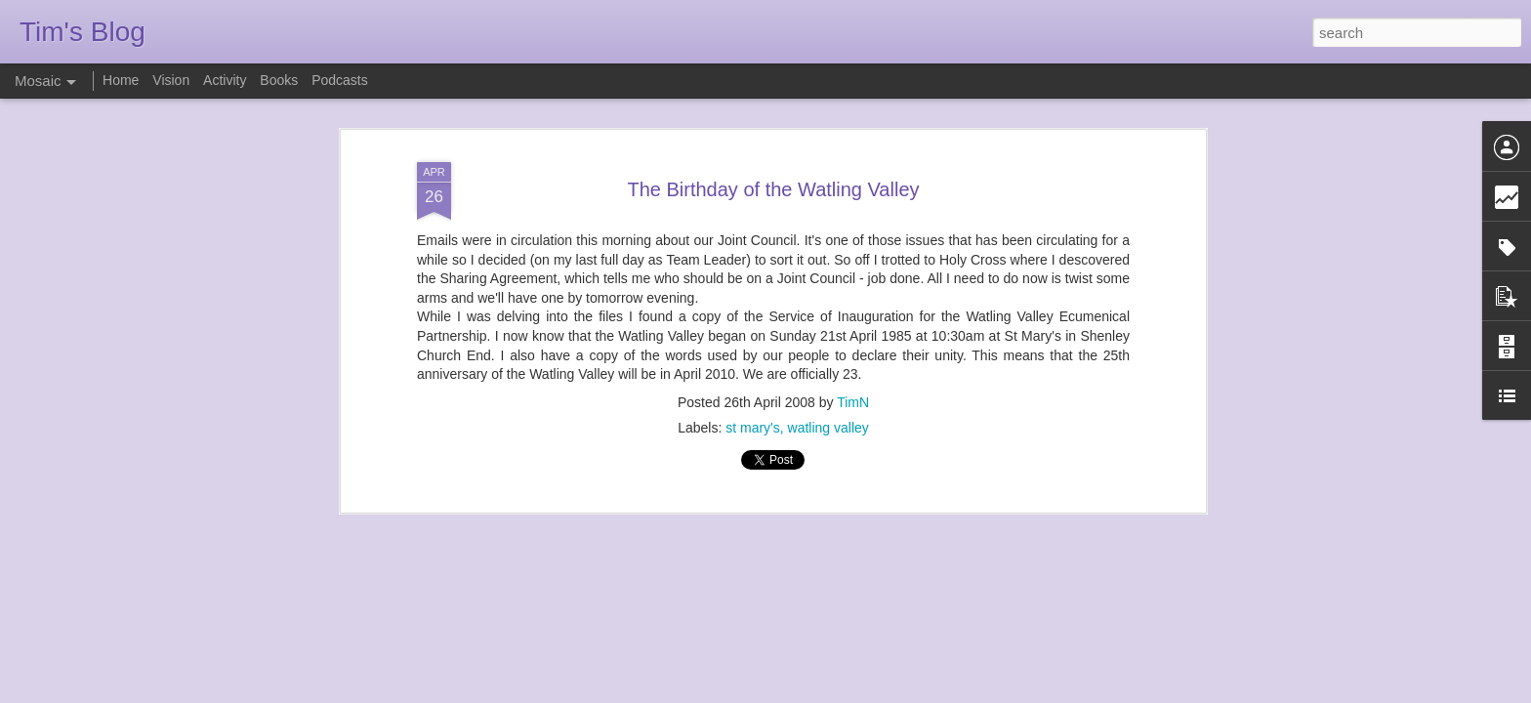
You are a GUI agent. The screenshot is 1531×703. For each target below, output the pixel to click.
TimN (853, 398)
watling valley (828, 424)
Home (121, 80)
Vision (170, 80)
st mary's (752, 424)
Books (279, 80)
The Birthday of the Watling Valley (773, 185)
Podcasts (339, 80)
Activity (224, 80)
